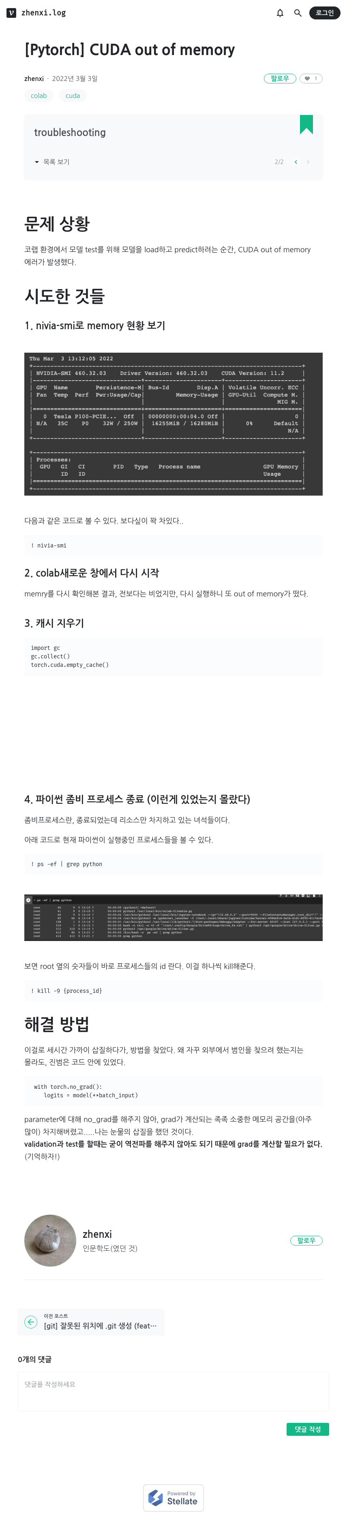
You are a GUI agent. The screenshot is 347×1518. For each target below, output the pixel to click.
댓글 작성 (308, 1429)
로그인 (325, 13)
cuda (73, 95)
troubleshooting (70, 133)
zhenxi (34, 79)
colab (39, 95)
